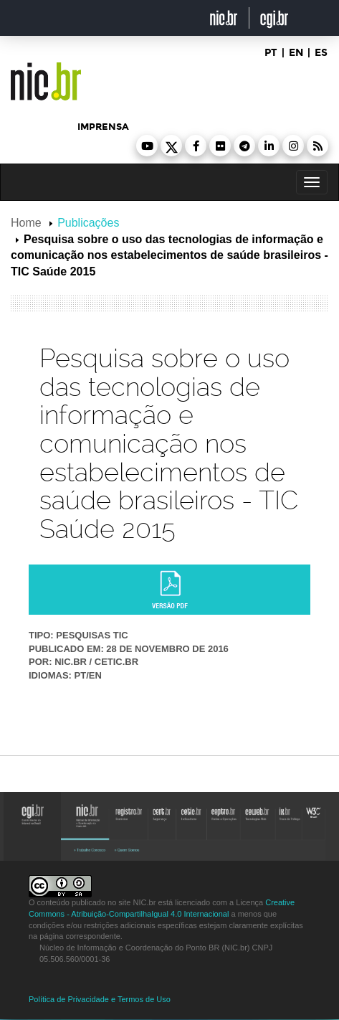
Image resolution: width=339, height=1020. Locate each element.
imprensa (103, 127)
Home (26, 223)
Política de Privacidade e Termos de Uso (100, 999)
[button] (147, 145)
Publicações (88, 223)
